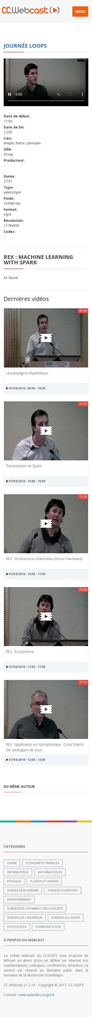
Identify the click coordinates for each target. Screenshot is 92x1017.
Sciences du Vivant (65, 918)
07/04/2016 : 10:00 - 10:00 (25, 481)
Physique (14, 881)
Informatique (18, 872)
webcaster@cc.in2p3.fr (36, 994)
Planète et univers (44, 881)
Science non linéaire (23, 890)
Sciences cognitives (63, 890)
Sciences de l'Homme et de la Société (35, 908)
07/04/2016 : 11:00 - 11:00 (25, 667)
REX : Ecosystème (20, 651)
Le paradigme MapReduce (27, 373)
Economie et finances (42, 863)
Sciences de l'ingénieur (24, 918)
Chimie (12, 863)
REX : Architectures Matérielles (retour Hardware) (44, 558)
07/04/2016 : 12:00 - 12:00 (25, 760)
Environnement (19, 899)
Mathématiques (50, 872)
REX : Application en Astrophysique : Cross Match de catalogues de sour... (44, 747)
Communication (48, 927)
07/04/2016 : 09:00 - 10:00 (25, 388)
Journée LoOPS (25, 45)
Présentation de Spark (23, 466)
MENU (80, 11)
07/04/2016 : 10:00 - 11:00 (25, 574)
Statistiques (16, 927)
